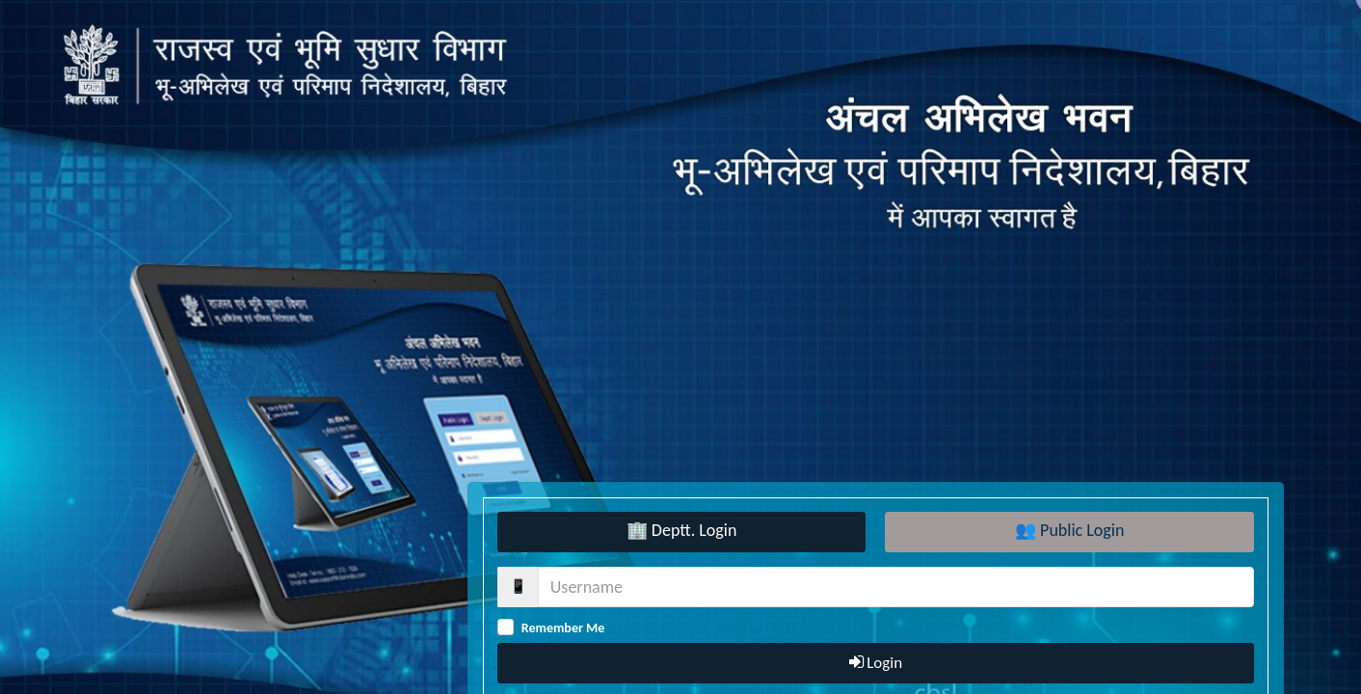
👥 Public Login (1069, 530)
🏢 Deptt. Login (682, 530)
